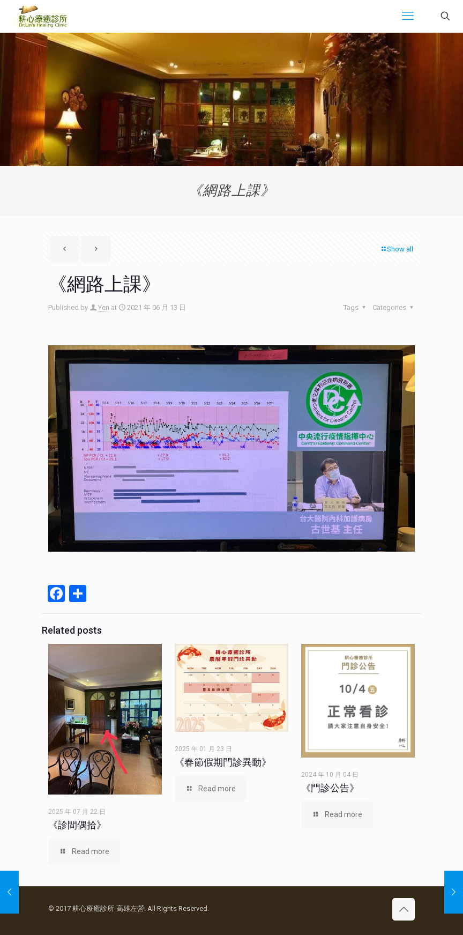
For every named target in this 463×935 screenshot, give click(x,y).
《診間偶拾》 (77, 824)
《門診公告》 (330, 787)
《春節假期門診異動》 (223, 762)
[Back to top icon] (403, 909)
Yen (103, 307)
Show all (396, 249)
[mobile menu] (408, 16)
